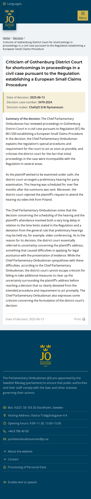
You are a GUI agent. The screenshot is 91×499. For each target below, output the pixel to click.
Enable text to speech (20, 482)
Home (6, 38)
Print (79, 319)
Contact (10, 459)
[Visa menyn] (83, 16)
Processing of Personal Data (24, 467)
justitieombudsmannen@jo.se (25, 439)
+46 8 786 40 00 (16, 431)
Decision (18, 38)
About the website (17, 451)
